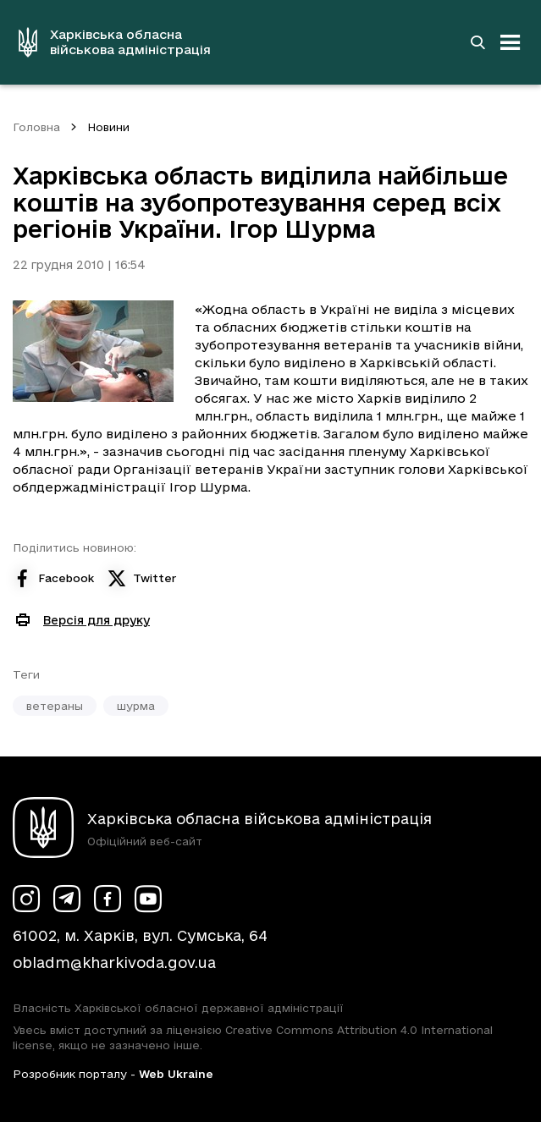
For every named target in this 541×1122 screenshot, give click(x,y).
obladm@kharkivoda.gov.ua (114, 962)
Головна (36, 127)
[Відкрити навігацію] (510, 42)
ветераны (54, 706)
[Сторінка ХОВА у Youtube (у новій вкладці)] (148, 898)
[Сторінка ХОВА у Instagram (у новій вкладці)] (26, 898)
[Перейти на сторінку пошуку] (477, 42)
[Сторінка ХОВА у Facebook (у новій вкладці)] (107, 898)
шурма (136, 706)
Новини (108, 127)
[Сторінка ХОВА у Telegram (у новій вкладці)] (66, 898)
